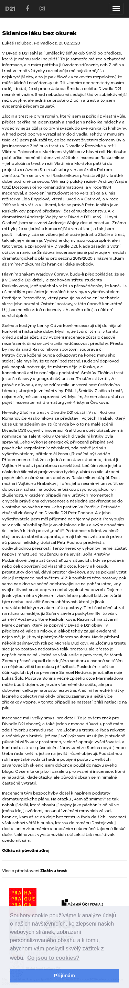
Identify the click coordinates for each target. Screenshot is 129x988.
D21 (10, 8)
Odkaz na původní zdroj (26, 850)
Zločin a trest (53, 870)
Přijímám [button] (64, 975)
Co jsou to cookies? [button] (53, 958)
